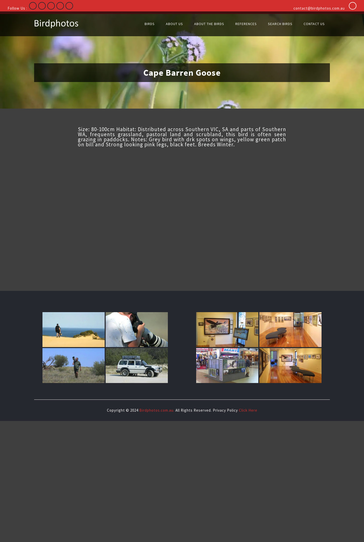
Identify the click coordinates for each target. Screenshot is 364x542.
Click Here (248, 410)
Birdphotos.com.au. (156, 410)
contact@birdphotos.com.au (319, 8)
